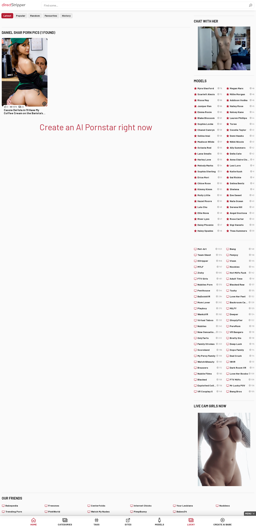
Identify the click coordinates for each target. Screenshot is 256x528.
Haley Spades (210, 231)
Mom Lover (210, 302)
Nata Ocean (242, 201)
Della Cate (242, 154)
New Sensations (210, 332)
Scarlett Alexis (210, 94)
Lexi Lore (242, 165)
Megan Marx (242, 88)
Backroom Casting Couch (242, 302)
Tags (101, 524)
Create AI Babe (208, 524)
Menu (248, 513)
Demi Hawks (242, 136)
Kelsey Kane (242, 112)
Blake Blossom (210, 118)
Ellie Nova (210, 213)
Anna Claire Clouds (242, 159)
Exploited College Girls (210, 385)
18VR (242, 362)
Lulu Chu (210, 207)
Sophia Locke (210, 124)
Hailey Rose (242, 106)
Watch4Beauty (210, 362)
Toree (242, 124)
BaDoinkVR (210, 296)
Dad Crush (242, 356)
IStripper (210, 261)
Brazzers (210, 368)
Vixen (242, 261)
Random (35, 15)
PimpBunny (140, 511)
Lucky (181, 524)
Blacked (210, 379)
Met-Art (210, 249)
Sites (128, 524)
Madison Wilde (210, 142)
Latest (7, 15)
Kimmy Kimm (210, 189)
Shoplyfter (242, 320)
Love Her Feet (242, 296)
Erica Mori (210, 177)
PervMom (242, 326)
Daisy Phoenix (210, 225)
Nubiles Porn (210, 285)
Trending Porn (13, 511)
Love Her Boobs (242, 374)
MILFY (242, 308)
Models (154, 524)
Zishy (210, 273)
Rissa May (210, 100)
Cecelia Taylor (242, 130)
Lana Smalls (210, 154)
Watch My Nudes (100, 511)
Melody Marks (210, 165)
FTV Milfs (242, 379)
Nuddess (224, 505)
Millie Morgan (242, 94)
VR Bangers (242, 332)
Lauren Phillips (242, 118)
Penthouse (210, 290)
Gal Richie (242, 177)
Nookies (242, 267)
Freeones (53, 505)
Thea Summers (242, 231)
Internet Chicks (143, 505)
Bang (242, 249)
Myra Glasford (210, 88)
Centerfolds (98, 505)
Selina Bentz (242, 183)
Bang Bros (242, 391)
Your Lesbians (185, 505)
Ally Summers (242, 148)
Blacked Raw (242, 285)
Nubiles (210, 326)
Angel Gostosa (242, 213)
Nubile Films (210, 374)
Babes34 (182, 511)
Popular (20, 15)
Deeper (242, 314)
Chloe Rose (210, 183)
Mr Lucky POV (242, 385)
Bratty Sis (242, 338)
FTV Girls (210, 279)
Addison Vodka (242, 100)
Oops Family (242, 350)
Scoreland (210, 350)
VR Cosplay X (210, 391)
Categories (74, 524)
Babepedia (11, 505)
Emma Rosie (210, 112)
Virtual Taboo (210, 320)
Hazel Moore (210, 201)
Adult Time (242, 279)
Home (48, 524)
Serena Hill (242, 207)
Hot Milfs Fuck (242, 273)
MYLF (210, 267)
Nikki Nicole (242, 142)
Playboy (210, 308)
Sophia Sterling (210, 171)
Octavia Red (210, 148)
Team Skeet (210, 255)
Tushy (242, 290)
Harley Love (210, 159)
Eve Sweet (242, 195)
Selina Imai (210, 136)
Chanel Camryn (210, 130)
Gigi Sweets (242, 225)
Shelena (242, 189)
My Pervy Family (210, 356)
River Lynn (210, 219)
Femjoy (242, 255)
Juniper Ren (210, 106)
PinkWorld (54, 511)
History (66, 15)
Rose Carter (242, 219)
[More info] (44, 104)
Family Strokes (210, 344)
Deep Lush (242, 344)
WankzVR (210, 314)
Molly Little (210, 195)
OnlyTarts (210, 338)
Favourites (51, 15)
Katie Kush (242, 171)
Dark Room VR (242, 368)
